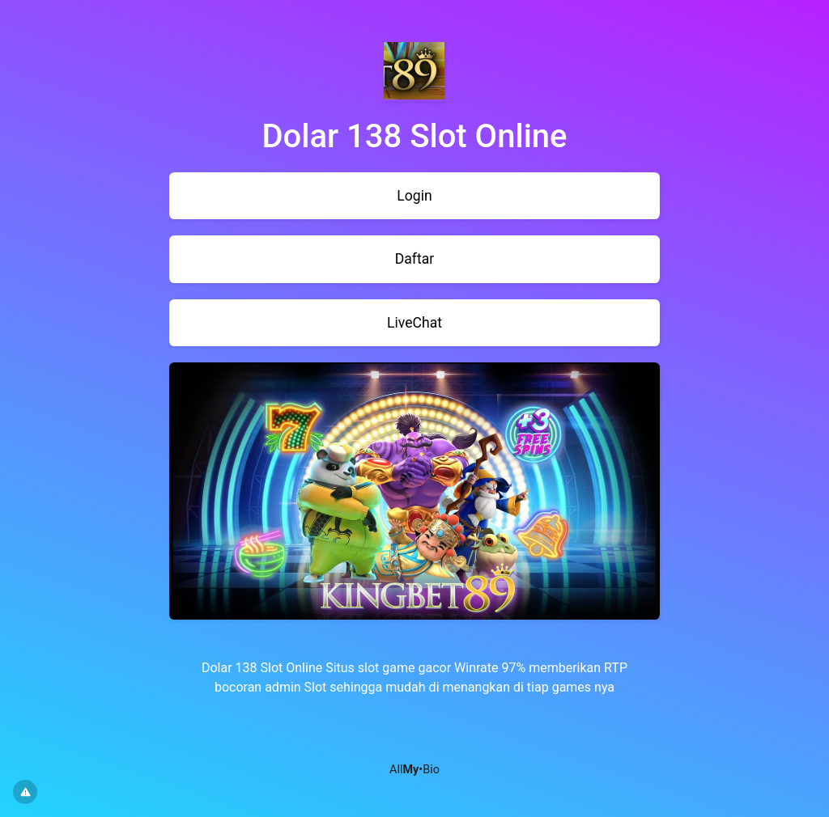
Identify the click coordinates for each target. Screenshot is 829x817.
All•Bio (414, 770)
